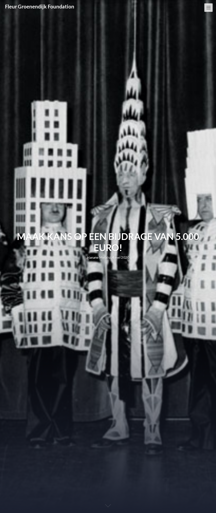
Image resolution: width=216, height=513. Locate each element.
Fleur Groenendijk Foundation (39, 6)
